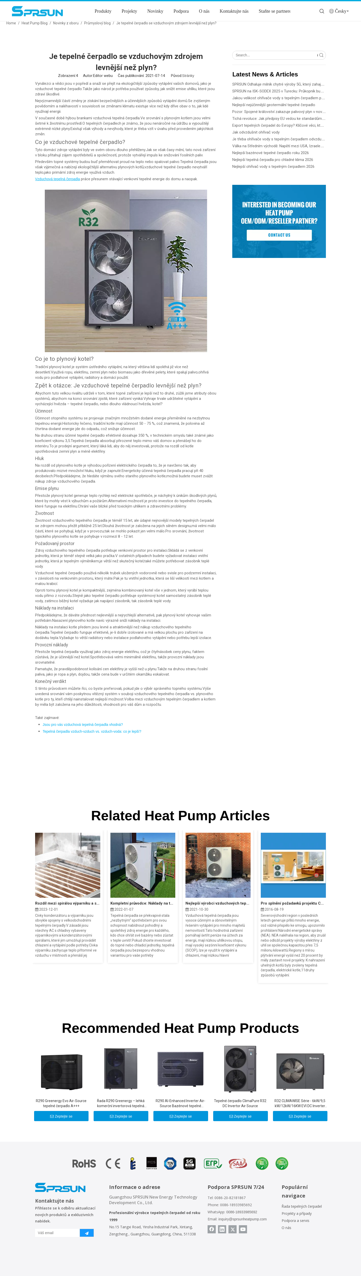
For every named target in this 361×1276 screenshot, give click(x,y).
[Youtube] (243, 1229)
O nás (204, 11)
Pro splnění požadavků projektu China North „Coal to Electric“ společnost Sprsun (293, 903)
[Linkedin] (222, 1229)
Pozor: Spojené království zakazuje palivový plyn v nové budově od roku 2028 (296, 111)
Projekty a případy (297, 1213)
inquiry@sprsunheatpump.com (242, 1219)
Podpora (181, 11)
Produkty (103, 11)
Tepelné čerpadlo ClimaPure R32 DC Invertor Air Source (240, 1103)
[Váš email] (56, 1233)
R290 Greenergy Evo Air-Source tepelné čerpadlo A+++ (61, 1103)
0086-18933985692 (241, 1212)
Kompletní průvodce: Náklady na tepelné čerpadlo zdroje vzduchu (143, 903)
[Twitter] (232, 1229)
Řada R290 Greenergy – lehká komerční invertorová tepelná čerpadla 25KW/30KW (121, 1103)
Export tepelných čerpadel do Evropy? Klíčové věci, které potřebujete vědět (294, 125)
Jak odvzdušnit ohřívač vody (256, 132)
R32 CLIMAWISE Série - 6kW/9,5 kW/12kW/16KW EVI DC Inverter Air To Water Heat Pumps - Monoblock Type (300, 1103)
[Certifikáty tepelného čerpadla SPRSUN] (180, 1163)
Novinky (155, 11)
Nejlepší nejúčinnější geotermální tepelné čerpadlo (273, 105)
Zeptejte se (61, 1116)
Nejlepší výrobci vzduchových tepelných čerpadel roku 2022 (218, 903)
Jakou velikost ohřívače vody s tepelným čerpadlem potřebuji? (284, 98)
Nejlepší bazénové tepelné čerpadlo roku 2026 (270, 153)
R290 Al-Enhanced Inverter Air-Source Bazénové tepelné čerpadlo (180, 1103)
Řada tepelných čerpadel (302, 1206)
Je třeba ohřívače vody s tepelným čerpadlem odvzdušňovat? (283, 139)
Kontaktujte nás (234, 11)
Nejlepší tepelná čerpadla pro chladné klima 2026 (272, 159)
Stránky (188, 76)
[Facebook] (212, 1229)
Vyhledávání (317, 55)
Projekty (129, 11)
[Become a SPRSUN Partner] (279, 221)
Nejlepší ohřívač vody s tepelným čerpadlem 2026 (273, 166)
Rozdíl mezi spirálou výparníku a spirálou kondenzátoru (67, 903)
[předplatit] (87, 1233)
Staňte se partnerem (277, 11)
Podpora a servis (295, 1220)
